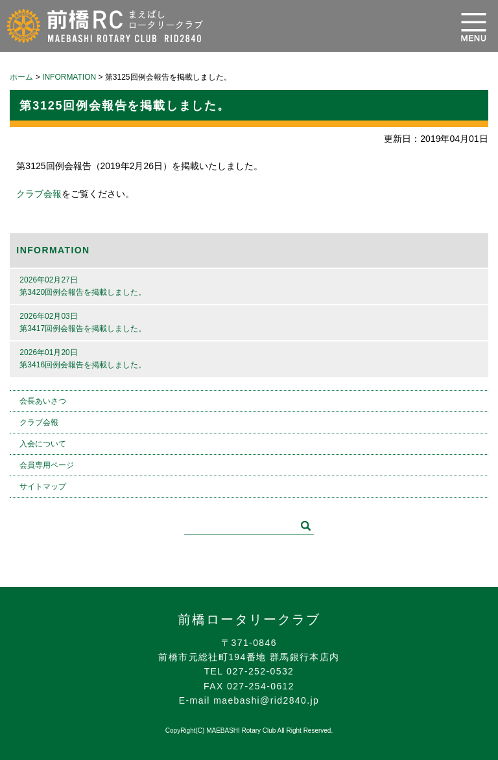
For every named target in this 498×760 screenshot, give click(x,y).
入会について (42, 443)
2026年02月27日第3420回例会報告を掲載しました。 (82, 286)
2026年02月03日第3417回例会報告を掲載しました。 (82, 322)
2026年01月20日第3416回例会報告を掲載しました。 (82, 358)
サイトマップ (42, 486)
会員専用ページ (46, 465)
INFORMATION (52, 250)
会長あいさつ (42, 401)
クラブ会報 (39, 194)
